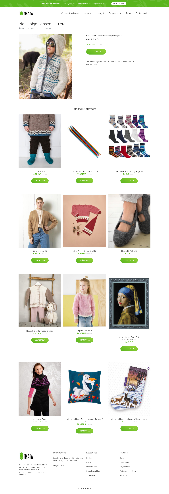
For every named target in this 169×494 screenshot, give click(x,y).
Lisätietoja (96, 53)
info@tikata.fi (58, 467)
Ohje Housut (40, 173)
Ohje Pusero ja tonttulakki (84, 253)
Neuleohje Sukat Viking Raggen (129, 173)
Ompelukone (115, 14)
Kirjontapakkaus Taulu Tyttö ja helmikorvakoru (129, 340)
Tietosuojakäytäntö (128, 473)
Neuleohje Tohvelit (129, 253)
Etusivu (22, 30)
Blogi (128, 14)
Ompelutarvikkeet (70, 14)
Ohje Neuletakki (40, 253)
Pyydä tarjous (118, 3)
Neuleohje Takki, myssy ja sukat (40, 332)
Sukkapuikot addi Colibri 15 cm (84, 173)
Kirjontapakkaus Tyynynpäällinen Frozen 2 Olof (84, 422)
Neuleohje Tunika (40, 421)
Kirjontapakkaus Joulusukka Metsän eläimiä (129, 421)
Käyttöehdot (125, 468)
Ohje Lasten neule (84, 332)
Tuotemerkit (141, 14)
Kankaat (88, 14)
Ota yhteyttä (125, 464)
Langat (100, 14)
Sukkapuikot (117, 37)
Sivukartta (124, 477)
